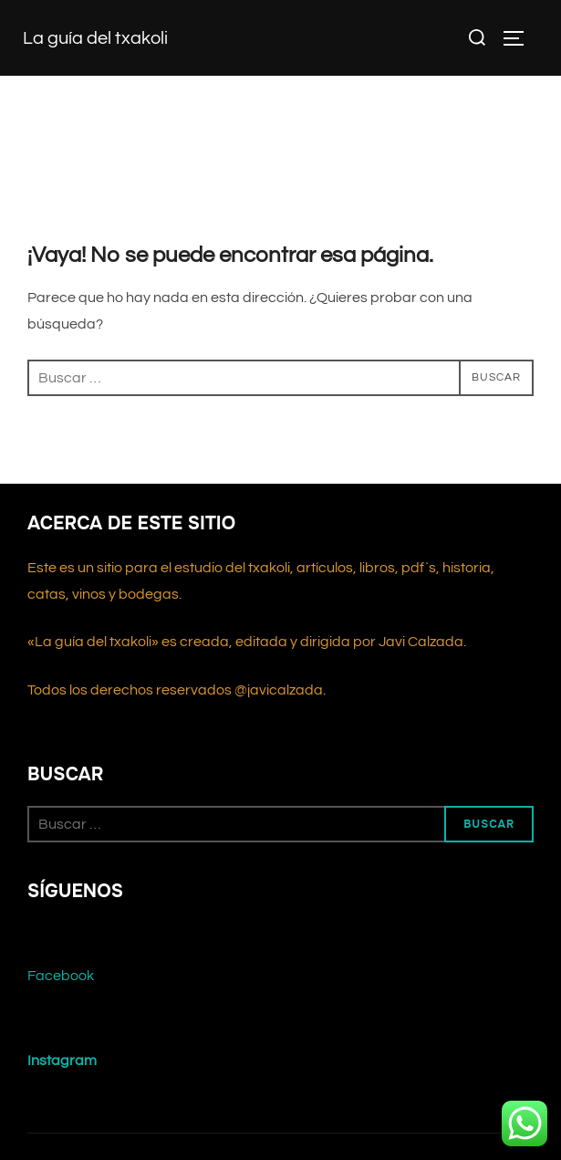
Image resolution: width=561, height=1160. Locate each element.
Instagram (62, 1060)
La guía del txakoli (95, 38)
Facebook (60, 975)
